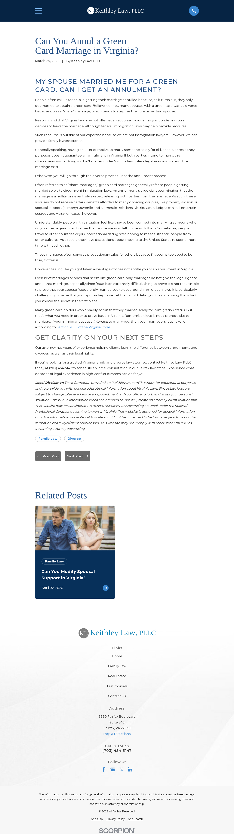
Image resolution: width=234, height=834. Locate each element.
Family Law (47, 438)
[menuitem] (97, 819)
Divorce (74, 438)
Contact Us (117, 696)
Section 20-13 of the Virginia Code (83, 327)
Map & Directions (117, 734)
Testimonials (117, 686)
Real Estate (117, 676)
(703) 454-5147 (116, 750)
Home (117, 656)
